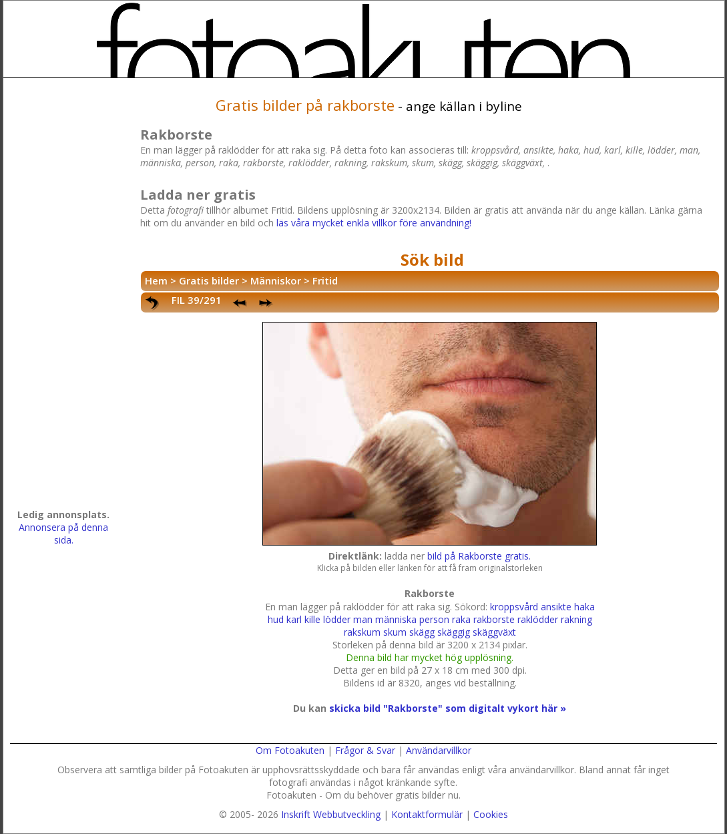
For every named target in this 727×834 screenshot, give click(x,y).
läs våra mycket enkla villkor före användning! (373, 222)
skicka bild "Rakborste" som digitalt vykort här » (447, 708)
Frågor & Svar (365, 750)
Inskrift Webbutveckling (331, 814)
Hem (156, 280)
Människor (275, 280)
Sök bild (432, 259)
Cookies (490, 814)
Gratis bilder (209, 280)
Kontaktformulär (427, 814)
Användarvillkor (438, 750)
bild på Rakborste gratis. (479, 556)
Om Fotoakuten (290, 750)
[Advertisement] (63, 297)
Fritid (325, 280)
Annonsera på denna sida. (63, 533)
